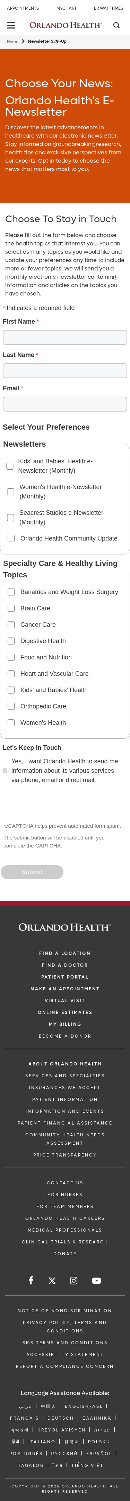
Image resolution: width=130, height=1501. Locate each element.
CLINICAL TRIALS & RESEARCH (65, 1242)
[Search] (116, 26)
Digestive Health (43, 641)
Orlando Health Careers (65, 1218)
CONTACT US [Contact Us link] (65, 1183)
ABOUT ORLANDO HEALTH (65, 1064)
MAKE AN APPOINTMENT (65, 989)
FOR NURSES (65, 1195)
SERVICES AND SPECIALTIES (65, 1076)
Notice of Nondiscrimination (65, 1311)
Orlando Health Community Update (69, 538)
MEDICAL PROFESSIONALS (65, 1230)
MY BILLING (65, 1024)
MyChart (67, 8)
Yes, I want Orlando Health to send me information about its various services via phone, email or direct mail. (64, 771)
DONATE (65, 1254)
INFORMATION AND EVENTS (65, 1111)
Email (11, 388)
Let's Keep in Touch (32, 747)
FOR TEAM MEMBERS (65, 1206)
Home (12, 41)
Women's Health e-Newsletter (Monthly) (60, 492)
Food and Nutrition (46, 657)
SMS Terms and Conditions (65, 1343)
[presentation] (54, 804)
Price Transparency (65, 1155)
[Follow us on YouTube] (97, 1281)
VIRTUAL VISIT (65, 1001)
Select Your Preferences (46, 427)
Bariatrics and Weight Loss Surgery (69, 592)
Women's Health (43, 722)
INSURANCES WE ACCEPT (65, 1087)
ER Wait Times (108, 8)
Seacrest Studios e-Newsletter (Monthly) (61, 517)
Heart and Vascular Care (54, 673)
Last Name (18, 354)
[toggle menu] (12, 26)
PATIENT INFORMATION (65, 1099)
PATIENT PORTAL (65, 977)
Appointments (23, 8)
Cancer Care (38, 624)
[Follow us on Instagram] (74, 1281)
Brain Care (35, 608)
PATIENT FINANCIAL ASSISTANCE (65, 1123)
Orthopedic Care (43, 706)
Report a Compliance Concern (65, 1366)
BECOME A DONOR (65, 1036)
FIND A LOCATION (65, 953)
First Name (19, 321)
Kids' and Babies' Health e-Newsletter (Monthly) (55, 466)
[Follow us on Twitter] (52, 1282)
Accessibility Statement (65, 1354)
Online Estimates (65, 1012)
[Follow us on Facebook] (31, 1281)
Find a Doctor (65, 965)
